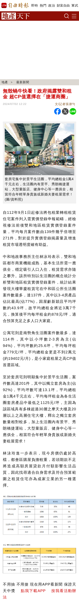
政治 (51, 5)
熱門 (43, 5)
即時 (34, 5)
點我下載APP (33, 591)
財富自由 (63, 5)
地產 (5, 82)
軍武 (74, 5)
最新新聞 (22, 82)
